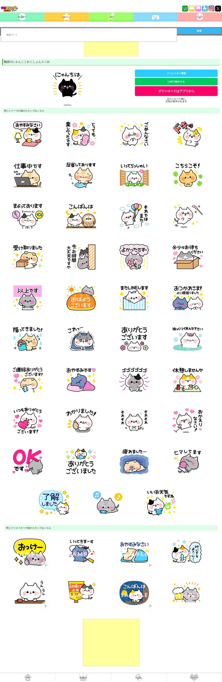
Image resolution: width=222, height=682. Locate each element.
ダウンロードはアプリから (176, 91)
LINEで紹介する (176, 81)
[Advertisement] (111, 47)
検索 (199, 30)
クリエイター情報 (176, 73)
